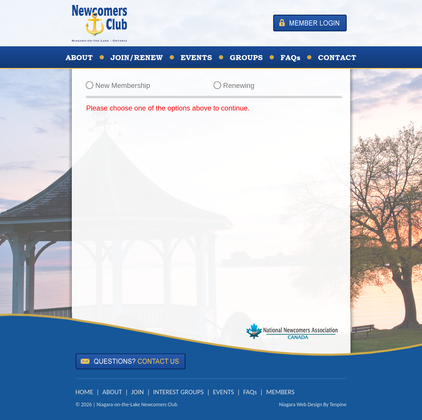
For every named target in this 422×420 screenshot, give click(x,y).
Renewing (234, 85)
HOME (84, 392)
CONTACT (337, 57)
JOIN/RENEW (136, 57)
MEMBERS (280, 392)
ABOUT (79, 57)
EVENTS (196, 57)
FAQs (290, 57)
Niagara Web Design (300, 404)
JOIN (137, 392)
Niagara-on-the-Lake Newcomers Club (137, 404)
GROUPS (246, 57)
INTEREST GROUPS (178, 392)
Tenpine (338, 404)
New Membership (118, 85)
